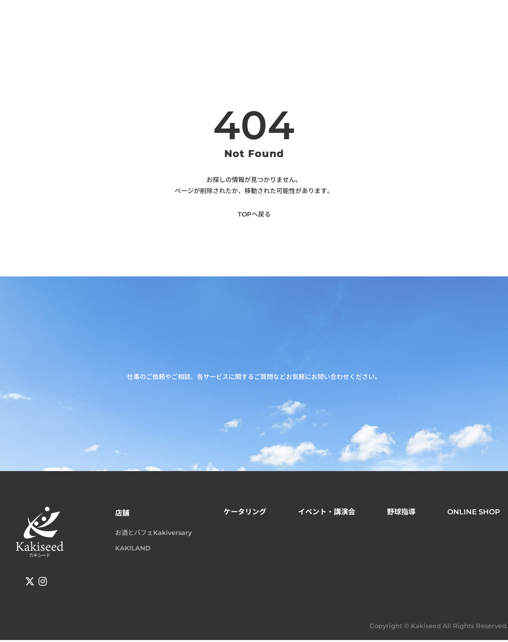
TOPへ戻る (254, 216)
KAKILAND (132, 550)
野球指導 (401, 513)
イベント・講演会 (326, 513)
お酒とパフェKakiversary (153, 534)
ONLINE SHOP (473, 513)
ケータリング (244, 513)
